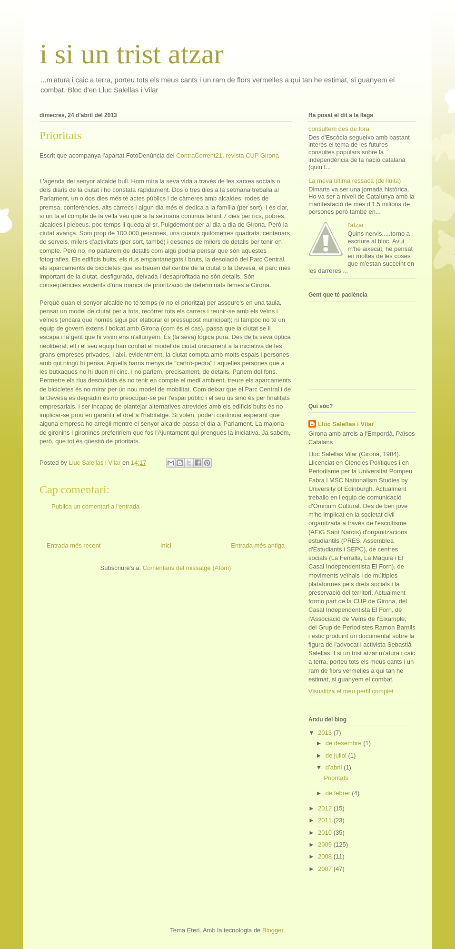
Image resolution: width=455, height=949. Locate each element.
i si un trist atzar (132, 54)
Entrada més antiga (258, 545)
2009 (326, 844)
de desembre (345, 743)
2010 (326, 832)
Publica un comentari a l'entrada (95, 506)
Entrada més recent (73, 545)
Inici (165, 545)
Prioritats (336, 777)
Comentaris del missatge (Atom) (187, 567)
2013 (326, 732)
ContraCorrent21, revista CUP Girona (227, 155)
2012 (326, 808)
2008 (326, 856)
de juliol (337, 755)
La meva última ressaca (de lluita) (354, 180)
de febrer (339, 793)
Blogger (272, 930)
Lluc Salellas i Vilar (346, 424)
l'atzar (355, 225)
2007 (326, 868)
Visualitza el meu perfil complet (351, 691)
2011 (326, 820)
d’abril (335, 767)
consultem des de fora (338, 128)
